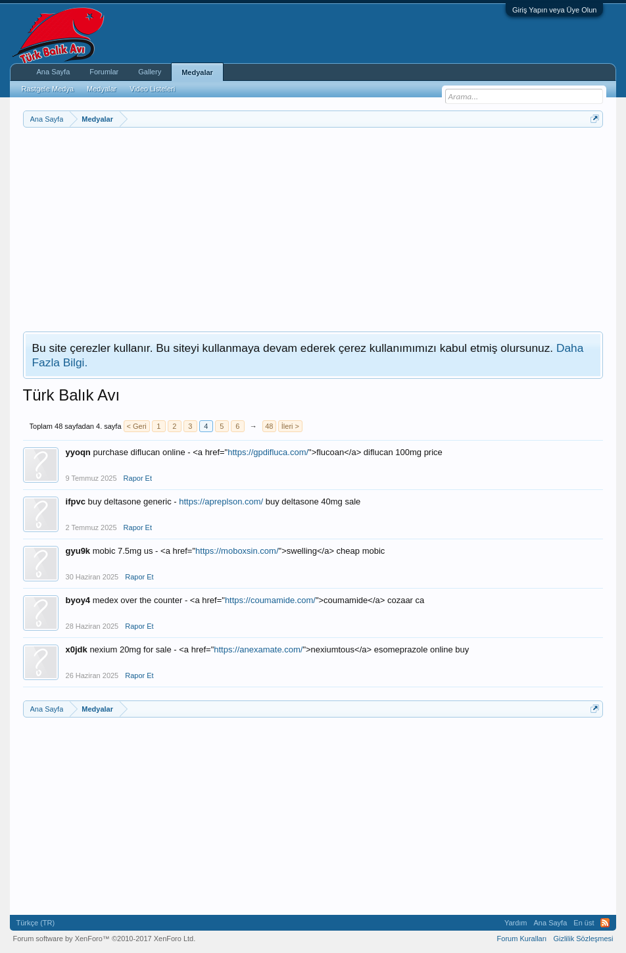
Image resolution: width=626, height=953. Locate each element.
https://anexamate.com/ (258, 649)
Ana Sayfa (53, 72)
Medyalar (197, 72)
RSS (605, 922)
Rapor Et (138, 478)
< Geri (137, 426)
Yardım (515, 923)
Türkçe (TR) (35, 923)
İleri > (290, 426)
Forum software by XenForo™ (104, 938)
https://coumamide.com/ (270, 600)
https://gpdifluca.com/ (268, 452)
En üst (583, 923)
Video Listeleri (152, 89)
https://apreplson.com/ (221, 501)
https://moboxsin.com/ (236, 551)
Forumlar (103, 72)
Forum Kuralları (522, 938)
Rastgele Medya (48, 89)
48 (269, 426)
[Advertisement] (313, 226)
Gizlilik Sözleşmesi (583, 938)
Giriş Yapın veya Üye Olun (554, 10)
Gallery (149, 72)
